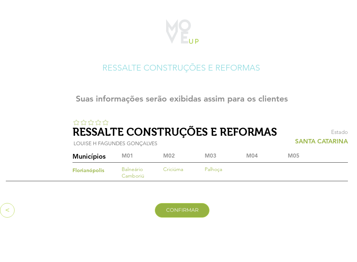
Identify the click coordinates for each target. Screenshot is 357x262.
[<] (7, 210)
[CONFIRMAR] (182, 210)
